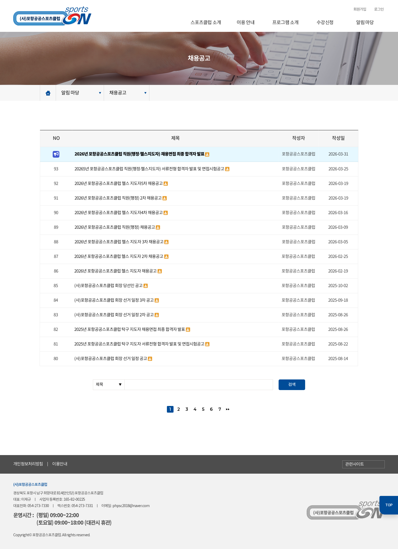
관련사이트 (354, 464)
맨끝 (227, 409)
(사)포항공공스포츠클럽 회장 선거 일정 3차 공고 (114, 300)
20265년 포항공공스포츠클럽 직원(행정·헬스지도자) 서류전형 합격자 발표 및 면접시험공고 (150, 169)
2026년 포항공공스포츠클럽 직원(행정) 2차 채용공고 (118, 198)
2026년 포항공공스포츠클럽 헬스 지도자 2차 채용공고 (119, 256)
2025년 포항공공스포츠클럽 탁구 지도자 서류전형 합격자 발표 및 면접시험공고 (139, 344)
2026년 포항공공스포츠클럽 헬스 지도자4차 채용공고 (119, 212)
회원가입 (359, 9)
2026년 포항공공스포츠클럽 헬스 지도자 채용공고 (115, 271)
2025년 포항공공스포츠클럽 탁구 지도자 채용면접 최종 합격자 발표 (130, 329)
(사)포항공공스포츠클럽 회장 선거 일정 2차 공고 (114, 315)
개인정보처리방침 (28, 464)
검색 (292, 384)
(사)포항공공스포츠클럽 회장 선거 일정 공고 (111, 358)
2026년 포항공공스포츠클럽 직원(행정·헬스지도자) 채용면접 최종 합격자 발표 (140, 154)
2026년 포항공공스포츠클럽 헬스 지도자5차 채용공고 (119, 183)
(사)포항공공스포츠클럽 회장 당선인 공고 (108, 285)
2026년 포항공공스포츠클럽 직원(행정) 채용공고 (115, 227)
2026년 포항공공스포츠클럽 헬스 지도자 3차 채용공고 (119, 242)
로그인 (379, 9)
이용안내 (59, 464)
